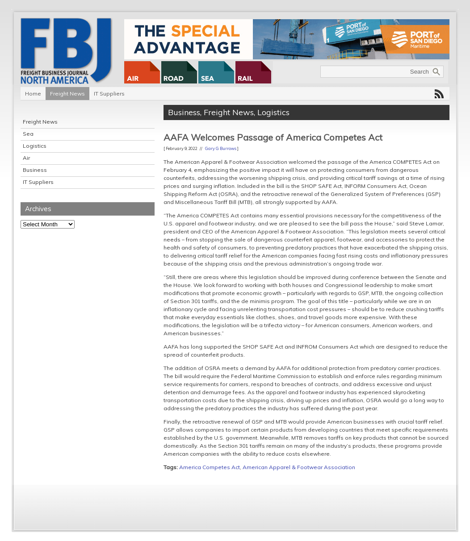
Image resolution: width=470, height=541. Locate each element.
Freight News (67, 93)
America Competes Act (209, 467)
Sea (28, 133)
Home (33, 93)
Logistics (34, 145)
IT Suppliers (109, 93)
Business (35, 169)
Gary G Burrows (220, 148)
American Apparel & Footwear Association (299, 467)
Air (26, 157)
